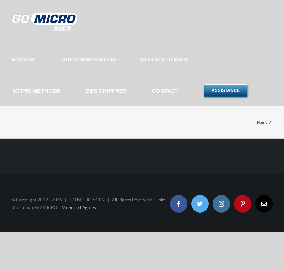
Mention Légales (79, 207)
